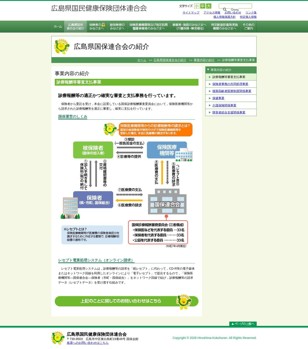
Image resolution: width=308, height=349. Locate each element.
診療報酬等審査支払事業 (228, 77)
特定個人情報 (248, 16)
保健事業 (218, 98)
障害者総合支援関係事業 (228, 112)
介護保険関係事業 (224, 105)
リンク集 (251, 12)
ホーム (141, 60)
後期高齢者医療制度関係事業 (231, 91)
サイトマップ (191, 12)
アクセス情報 (212, 12)
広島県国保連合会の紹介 (170, 60)
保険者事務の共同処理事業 (230, 84)
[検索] (234, 9)
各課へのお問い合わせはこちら (88, 343)
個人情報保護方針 (224, 16)
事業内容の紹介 (204, 60)
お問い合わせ (233, 12)
